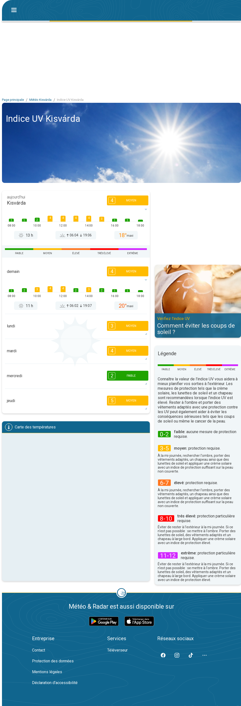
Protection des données (53, 661)
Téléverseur (117, 650)
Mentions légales (47, 672)
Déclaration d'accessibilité (55, 682)
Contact (38, 650)
